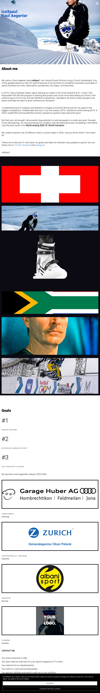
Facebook (26, 145)
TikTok (17, 145)
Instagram (40, 145)
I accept (50, 683)
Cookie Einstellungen (49, 689)
